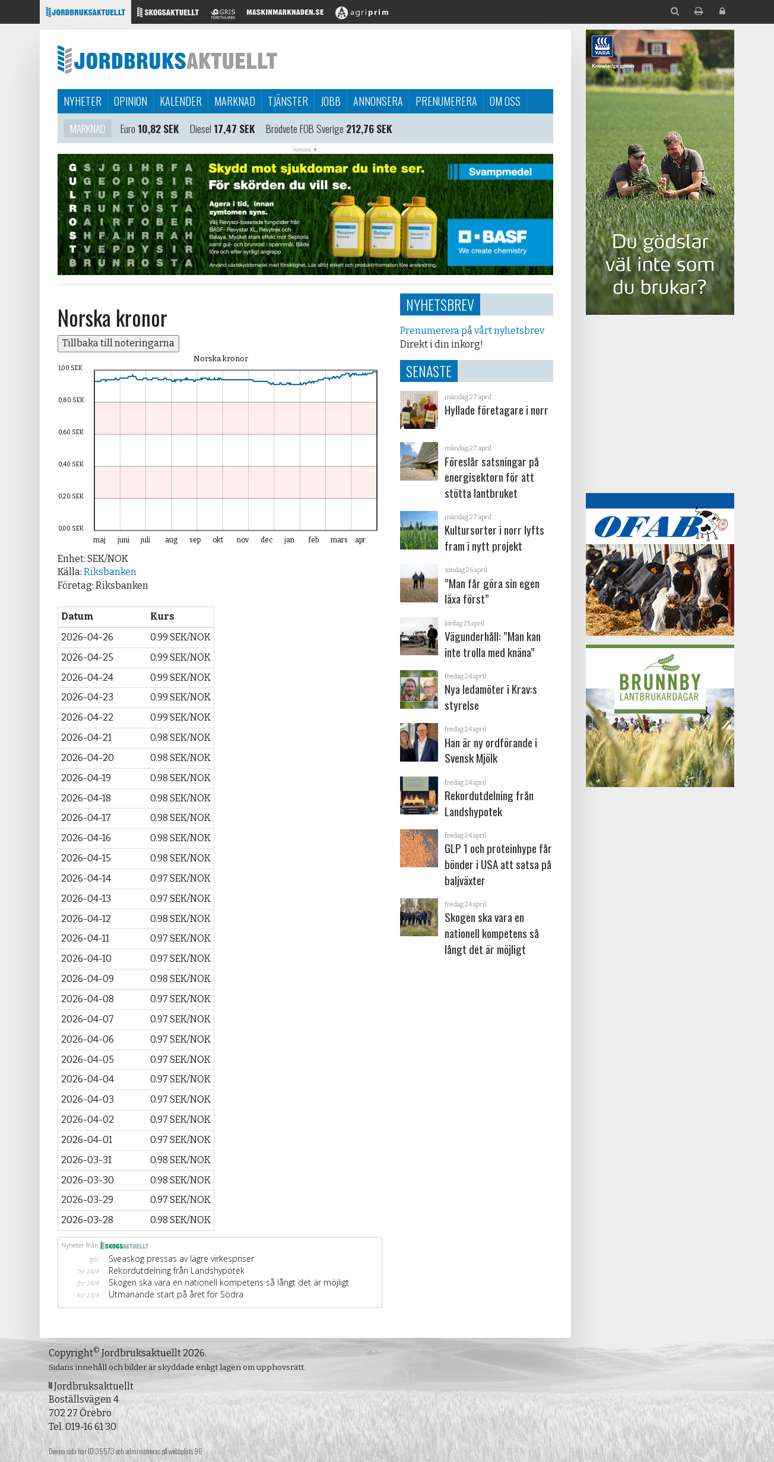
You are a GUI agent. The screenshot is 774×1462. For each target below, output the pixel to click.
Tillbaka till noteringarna (118, 343)
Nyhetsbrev (440, 304)
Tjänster (288, 101)
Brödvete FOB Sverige (305, 129)
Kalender (181, 101)
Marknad (234, 101)
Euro (127, 129)
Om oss (505, 101)
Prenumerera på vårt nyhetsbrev (472, 330)
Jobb (331, 101)
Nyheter (82, 101)
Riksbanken (110, 571)
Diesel (200, 129)
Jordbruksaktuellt (167, 59)
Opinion (130, 101)
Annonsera (378, 101)
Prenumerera (446, 101)
